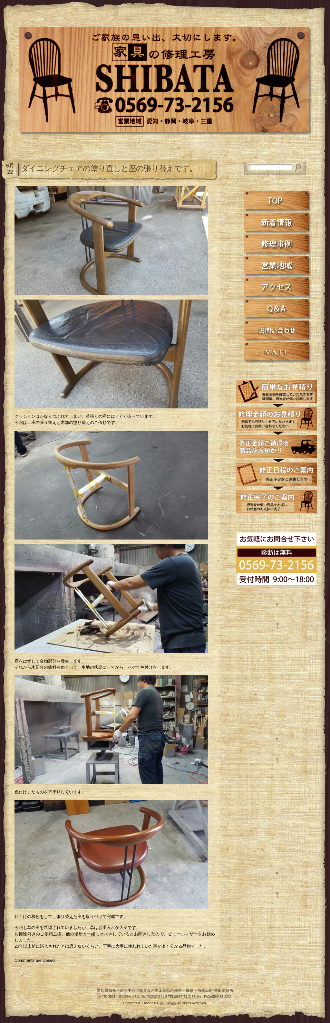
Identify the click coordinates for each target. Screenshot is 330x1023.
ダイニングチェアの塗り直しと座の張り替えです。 (109, 168)
